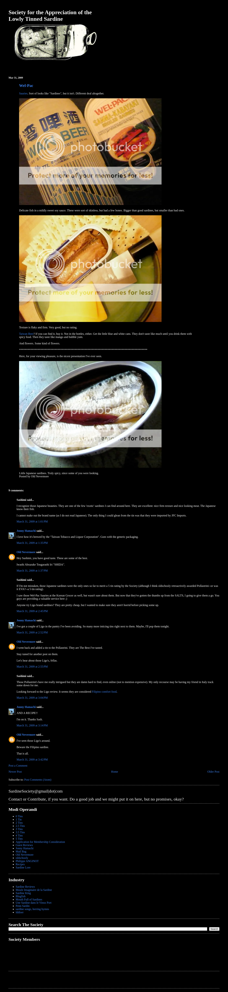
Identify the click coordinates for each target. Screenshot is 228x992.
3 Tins (19, 829)
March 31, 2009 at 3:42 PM (32, 759)
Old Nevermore (26, 552)
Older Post (213, 771)
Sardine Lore (23, 867)
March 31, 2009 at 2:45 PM (32, 611)
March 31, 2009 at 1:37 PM (32, 570)
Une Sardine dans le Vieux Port (33, 902)
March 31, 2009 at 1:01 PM (32, 521)
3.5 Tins (20, 832)
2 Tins (19, 822)
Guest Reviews (24, 845)
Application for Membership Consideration (40, 841)
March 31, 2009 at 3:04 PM (32, 697)
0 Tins (19, 816)
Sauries (23, 93)
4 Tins (19, 835)
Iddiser (20, 912)
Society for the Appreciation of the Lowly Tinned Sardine (50, 15)
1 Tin (19, 819)
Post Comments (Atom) (37, 779)
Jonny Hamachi (26, 530)
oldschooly (22, 857)
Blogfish (20, 896)
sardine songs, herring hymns (32, 909)
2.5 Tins (20, 825)
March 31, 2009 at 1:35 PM (32, 542)
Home (114, 771)
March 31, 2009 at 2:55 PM (32, 666)
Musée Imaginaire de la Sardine (34, 889)
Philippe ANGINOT (27, 861)
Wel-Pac (26, 85)
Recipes (20, 864)
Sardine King (23, 893)
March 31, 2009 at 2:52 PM (32, 632)
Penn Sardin (23, 905)
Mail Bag (21, 851)
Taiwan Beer (26, 333)
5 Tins (19, 838)
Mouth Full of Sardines (29, 899)
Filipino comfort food (104, 691)
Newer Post (15, 771)
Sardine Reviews (25, 886)
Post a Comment (18, 765)
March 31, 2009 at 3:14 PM (32, 725)
